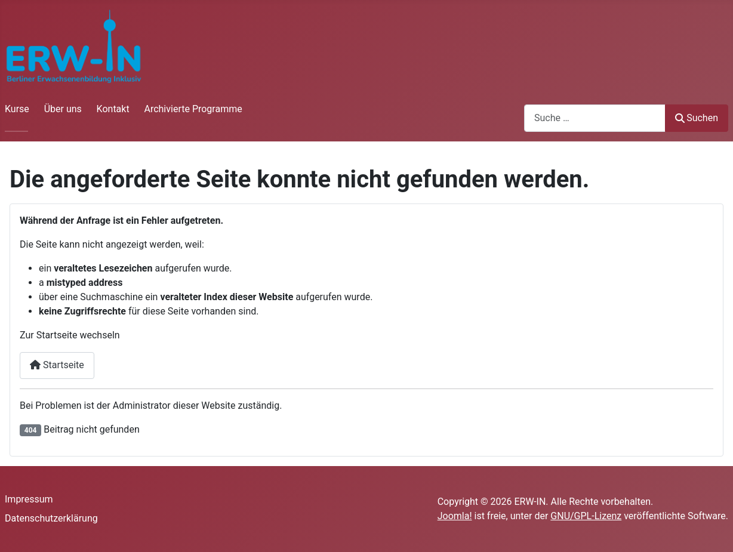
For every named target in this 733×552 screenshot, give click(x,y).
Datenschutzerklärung (51, 518)
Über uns (63, 109)
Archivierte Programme (193, 109)
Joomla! (455, 516)
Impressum (29, 499)
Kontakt (113, 109)
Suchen (696, 118)
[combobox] (595, 117)
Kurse (17, 109)
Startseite (57, 365)
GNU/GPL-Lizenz (585, 516)
